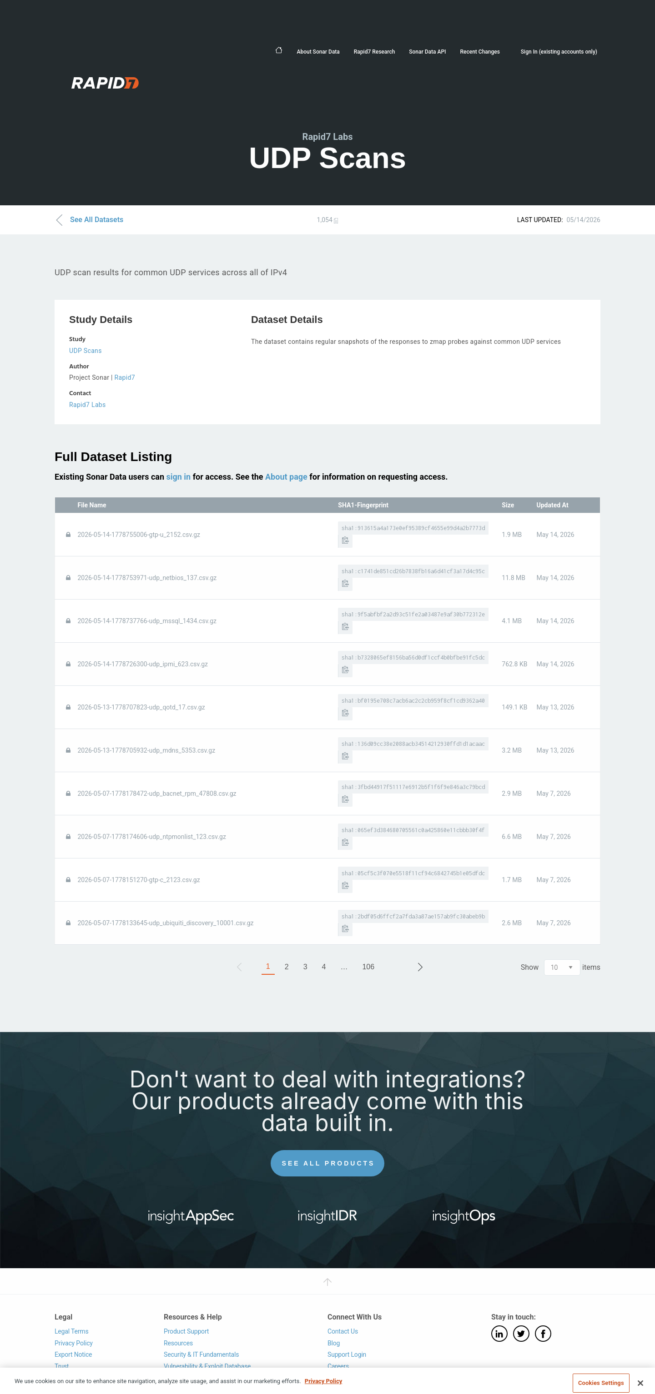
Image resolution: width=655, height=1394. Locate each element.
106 (368, 967)
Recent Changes (479, 52)
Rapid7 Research (374, 52)
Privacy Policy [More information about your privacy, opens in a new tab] (323, 1389)
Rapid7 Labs (87, 404)
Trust (62, 1366)
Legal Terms (72, 1331)
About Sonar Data (318, 52)
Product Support (186, 1331)
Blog (334, 1343)
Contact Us (343, 1331)
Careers (338, 1366)
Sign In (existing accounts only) (559, 52)
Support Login (347, 1354)
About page (286, 476)
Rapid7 (125, 377)
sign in (178, 476)
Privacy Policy (74, 1343)
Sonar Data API (427, 52)
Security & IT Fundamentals (201, 1354)
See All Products (328, 1163)
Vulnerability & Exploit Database (207, 1366)
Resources (178, 1343)
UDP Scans (85, 350)
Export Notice (73, 1354)
